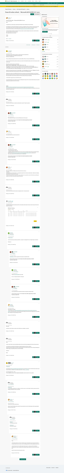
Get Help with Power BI (21, 9)
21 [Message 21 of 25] (8, 137)
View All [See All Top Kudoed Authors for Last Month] (43, 68)
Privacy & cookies (48, 467)
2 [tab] (49, 33)
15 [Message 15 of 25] (10, 244)
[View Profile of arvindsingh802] (13, 112)
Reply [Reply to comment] (37, 93)
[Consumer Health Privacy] (16, 470)
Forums (14, 9)
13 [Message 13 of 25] (8, 225)
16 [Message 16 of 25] (12, 262)
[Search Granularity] (35, 5)
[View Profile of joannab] (9, 17)
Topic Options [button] (37, 14)
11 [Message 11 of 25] (8, 355)
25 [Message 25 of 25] (8, 91)
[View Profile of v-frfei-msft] (12, 362)
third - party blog (26, 369)
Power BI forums (8, 9)
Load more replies (23, 459)
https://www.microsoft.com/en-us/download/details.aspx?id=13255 (21, 152)
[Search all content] (49, 5)
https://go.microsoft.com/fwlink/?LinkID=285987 (27, 28)
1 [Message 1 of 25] (8, 40)
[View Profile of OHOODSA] (11, 232)
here (27, 368)
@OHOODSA (11, 256)
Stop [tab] (51, 33)
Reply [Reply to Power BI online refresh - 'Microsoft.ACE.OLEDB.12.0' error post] (37, 40)
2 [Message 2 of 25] (8, 375)
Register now (56, 6)
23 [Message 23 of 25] (8, 105)
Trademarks (57, 467)
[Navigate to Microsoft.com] (7, 1)
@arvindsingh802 (17, 274)
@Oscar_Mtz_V (11, 237)
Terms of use (53, 467)
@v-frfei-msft (10, 387)
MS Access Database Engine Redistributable (17, 368)
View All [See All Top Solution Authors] (43, 51)
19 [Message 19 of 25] (8, 193)
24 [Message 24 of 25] (10, 123)
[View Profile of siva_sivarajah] (10, 50)
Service (28, 9)
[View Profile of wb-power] (11, 304)
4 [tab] (50, 33)
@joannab (8, 366)
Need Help (10, 38)
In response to (15, 271)
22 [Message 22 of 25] (10, 159)
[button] (32, 14)
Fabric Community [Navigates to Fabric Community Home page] (14, 1)
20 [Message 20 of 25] (8, 179)
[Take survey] (45, 31)
